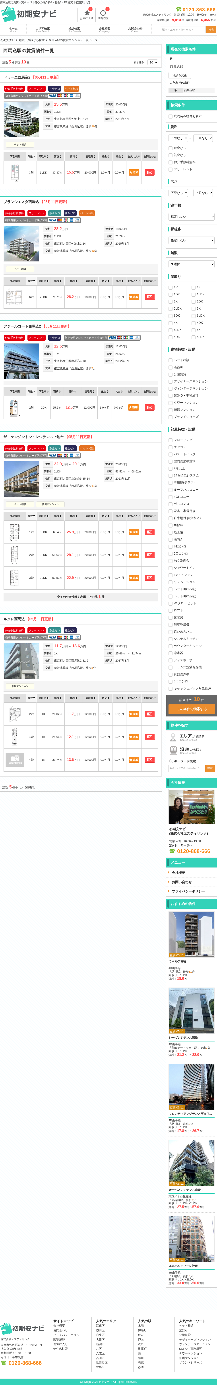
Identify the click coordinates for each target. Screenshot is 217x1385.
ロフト (178, 610)
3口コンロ (181, 681)
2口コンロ (181, 553)
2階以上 (179, 468)
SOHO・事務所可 (186, 395)
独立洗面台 (181, 560)
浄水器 (178, 653)
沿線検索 (74, 30)
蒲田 (141, 1353)
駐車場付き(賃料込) (187, 518)
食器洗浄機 (181, 674)
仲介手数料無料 (185, 162)
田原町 (142, 1348)
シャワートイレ (185, 567)
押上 (141, 1339)
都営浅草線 (61, 126)
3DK (177, 315)
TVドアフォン (183, 575)
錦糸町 (142, 1330)
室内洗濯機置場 (185, 461)
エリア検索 (42, 30)
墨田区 (100, 1330)
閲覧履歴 (104, 14)
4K (176, 322)
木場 (141, 1325)
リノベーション (185, 582)
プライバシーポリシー (67, 1335)
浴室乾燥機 (181, 624)
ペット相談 (20, 144)
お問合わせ (135, 30)
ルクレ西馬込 (29, 619)
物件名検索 (60, 1348)
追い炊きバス (183, 631)
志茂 (141, 1362)
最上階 (178, 532)
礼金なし (180, 155)
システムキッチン (186, 638)
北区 (99, 1348)
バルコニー (181, 496)
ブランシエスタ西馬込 (36, 202)
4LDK (178, 330)
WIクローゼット (185, 603)
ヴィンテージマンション (191, 388)
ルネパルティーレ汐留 (183, 1266)
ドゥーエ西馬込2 (32, 77)
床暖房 (178, 617)
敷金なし (180, 148)
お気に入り (86, 14)
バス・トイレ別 (185, 454)
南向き (178, 539)
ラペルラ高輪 (177, 961)
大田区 (67, 119)
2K (176, 301)
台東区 (100, 1335)
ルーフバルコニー (186, 489)
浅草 (141, 1344)
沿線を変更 (179, 75)
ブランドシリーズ (186, 417)
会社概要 (104, 30)
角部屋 (178, 525)
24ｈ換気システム (186, 475)
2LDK (178, 308)
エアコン (180, 447)
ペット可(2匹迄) (185, 596)
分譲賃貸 (180, 374)
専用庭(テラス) (184, 482)
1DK (177, 294)
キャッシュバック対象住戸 (192, 688)
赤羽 (141, 1367)
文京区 (100, 1353)
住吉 (141, 1335)
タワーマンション (186, 402)
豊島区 (100, 1367)
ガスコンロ (181, 504)
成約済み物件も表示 (188, 116)
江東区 (100, 1325)
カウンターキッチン (188, 646)
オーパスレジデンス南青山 (186, 1189)
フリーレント (183, 169)
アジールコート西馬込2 (37, 326)
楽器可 (178, 367)
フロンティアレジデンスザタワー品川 (191, 1113)
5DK (177, 337)
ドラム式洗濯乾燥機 (188, 667)
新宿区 (100, 1344)
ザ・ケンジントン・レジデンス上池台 (49, 437)
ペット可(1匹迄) (185, 589)
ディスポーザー (185, 660)
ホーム (13, 30)
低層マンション (50, 504)
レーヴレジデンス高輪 (183, 1037)
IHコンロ (180, 546)
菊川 (141, 1358)
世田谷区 (102, 1362)
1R (176, 287)
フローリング (183, 440)
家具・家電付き (185, 511)
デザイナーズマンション (191, 381)
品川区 (100, 1358)
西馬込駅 (77, 126)
